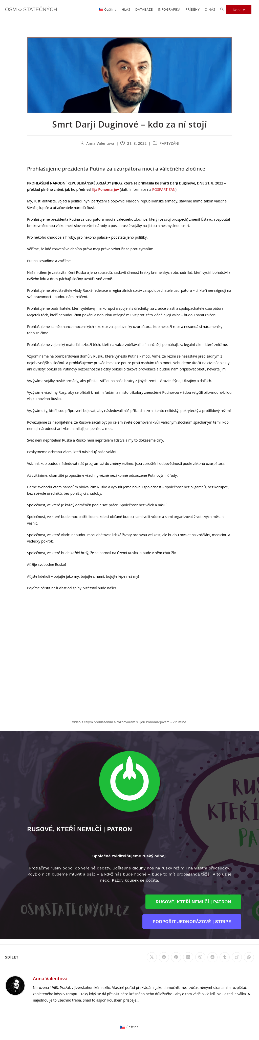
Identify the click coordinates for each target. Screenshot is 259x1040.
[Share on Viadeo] (237, 957)
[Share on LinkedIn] (188, 957)
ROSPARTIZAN (164, 189)
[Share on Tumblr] (225, 957)
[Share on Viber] (200, 957)
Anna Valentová (100, 143)
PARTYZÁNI (169, 143)
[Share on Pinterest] (176, 957)
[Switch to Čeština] (129, 1027)
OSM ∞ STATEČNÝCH (36, 9)
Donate (239, 9)
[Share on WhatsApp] (249, 957)
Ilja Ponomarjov (105, 189)
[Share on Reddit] (212, 957)
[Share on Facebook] (164, 957)
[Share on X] (152, 957)
